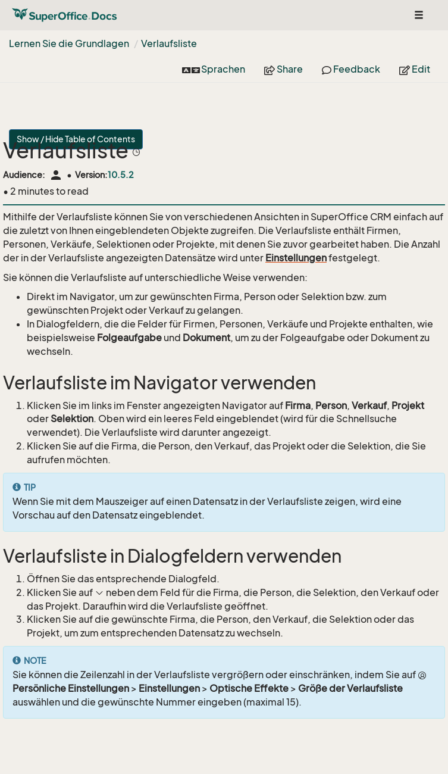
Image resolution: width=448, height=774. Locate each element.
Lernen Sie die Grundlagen (69, 43)
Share (283, 69)
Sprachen (213, 69)
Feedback (351, 69)
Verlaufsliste (169, 43)
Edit (414, 69)
